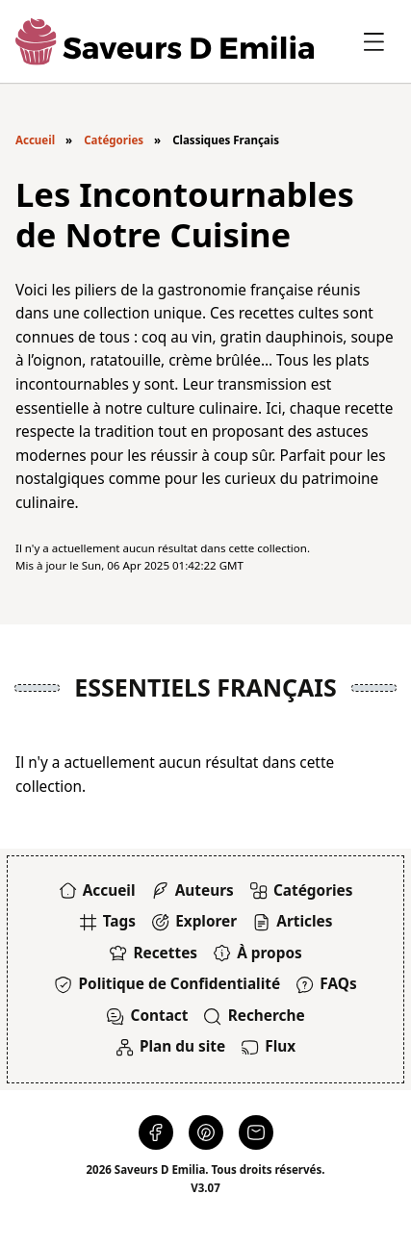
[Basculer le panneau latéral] (374, 42)
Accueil (35, 140)
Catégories (113, 140)
